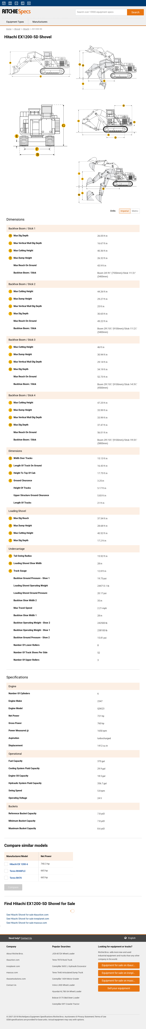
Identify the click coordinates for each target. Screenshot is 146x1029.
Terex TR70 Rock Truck (62, 960)
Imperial (125, 211)
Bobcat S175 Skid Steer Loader (65, 998)
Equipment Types (15, 21)
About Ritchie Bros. (14, 953)
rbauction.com (12, 960)
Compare (13, 887)
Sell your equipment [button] (119, 988)
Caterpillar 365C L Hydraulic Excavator (69, 966)
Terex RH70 (16, 878)
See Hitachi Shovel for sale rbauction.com (27, 914)
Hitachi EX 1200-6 (19, 864)
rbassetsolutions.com (16, 979)
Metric (135, 211)
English (132, 938)
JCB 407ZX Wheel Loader (63, 953)
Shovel (17, 29)
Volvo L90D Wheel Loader (63, 985)
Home (8, 29)
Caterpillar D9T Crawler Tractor (65, 1004)
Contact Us (26, 938)
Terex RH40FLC (18, 871)
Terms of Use (100, 1016)
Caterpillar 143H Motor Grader (65, 979)
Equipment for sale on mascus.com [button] (121, 980)
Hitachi (26, 29)
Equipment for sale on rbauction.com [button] (121, 965)
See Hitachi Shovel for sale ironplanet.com (27, 918)
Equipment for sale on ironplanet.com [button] (121, 972)
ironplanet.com (13, 966)
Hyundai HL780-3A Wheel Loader (66, 991)
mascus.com (12, 972)
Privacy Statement (86, 1016)
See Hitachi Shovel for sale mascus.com (26, 922)
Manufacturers (40, 21)
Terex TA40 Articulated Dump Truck (67, 972)
